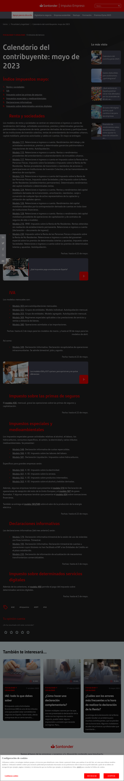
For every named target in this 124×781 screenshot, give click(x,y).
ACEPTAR (111, 776)
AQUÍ (79, 767)
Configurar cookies (11, 776)
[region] (62, 768)
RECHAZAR (92, 776)
